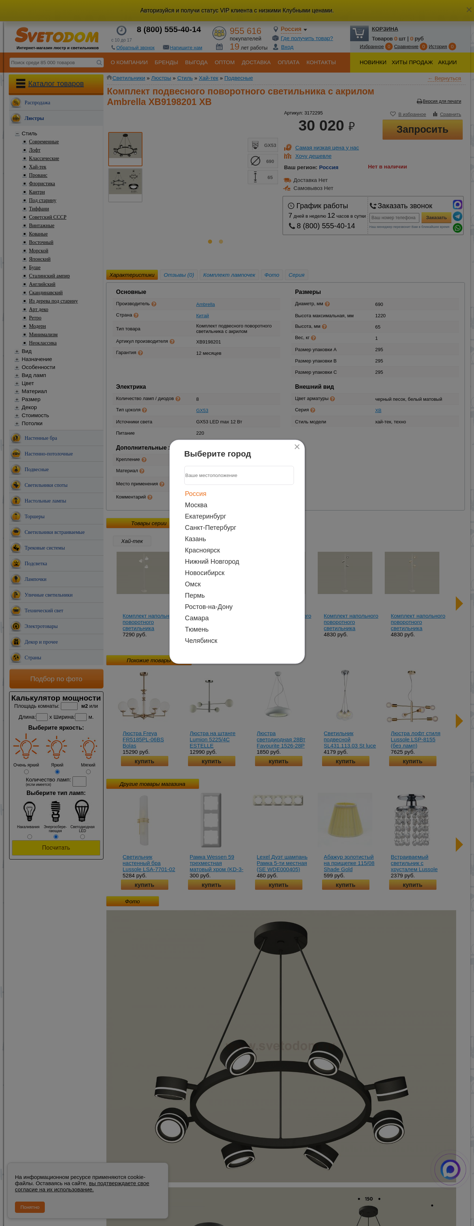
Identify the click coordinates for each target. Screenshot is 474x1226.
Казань (195, 538)
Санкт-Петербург (210, 527)
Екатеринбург (205, 516)
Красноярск (202, 550)
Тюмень (197, 629)
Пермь (195, 595)
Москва (196, 504)
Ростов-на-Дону (209, 606)
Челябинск (201, 640)
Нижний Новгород (212, 561)
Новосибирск (205, 572)
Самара (197, 617)
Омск (193, 583)
